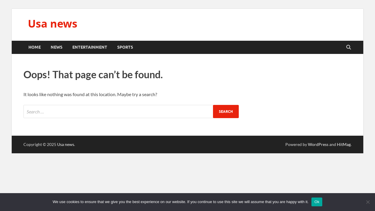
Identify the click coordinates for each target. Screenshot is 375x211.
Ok (316, 202)
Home (34, 47)
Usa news (52, 23)
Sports (125, 47)
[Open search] (348, 47)
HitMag (344, 144)
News (56, 47)
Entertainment (89, 47)
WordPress (318, 144)
